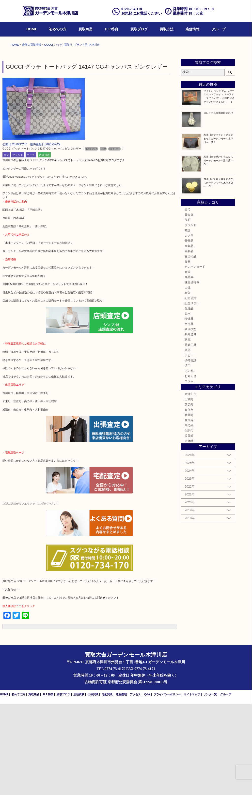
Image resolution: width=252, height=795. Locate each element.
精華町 (189, 505)
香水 (187, 404)
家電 (187, 430)
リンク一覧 (210, 785)
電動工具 (190, 435)
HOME (31, 29)
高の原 (189, 516)
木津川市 (44, 245)
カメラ (189, 326)
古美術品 (190, 347)
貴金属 (189, 305)
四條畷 (189, 531)
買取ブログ (139, 29)
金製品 (189, 336)
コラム (189, 471)
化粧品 (189, 399)
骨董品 (189, 331)
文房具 (189, 414)
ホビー (189, 446)
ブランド (17, 245)
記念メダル (192, 394)
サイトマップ (192, 785)
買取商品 (85, 29)
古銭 (187, 378)
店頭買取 (78, 785)
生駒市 (189, 521)
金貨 (187, 383)
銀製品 (189, 341)
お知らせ (190, 466)
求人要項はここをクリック (18, 696)
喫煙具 (189, 409)
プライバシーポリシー (167, 785)
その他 (189, 461)
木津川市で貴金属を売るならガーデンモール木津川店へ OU (218, 273)
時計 (187, 321)
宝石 (187, 310)
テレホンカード (195, 357)
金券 (187, 362)
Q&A (147, 785)
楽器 (187, 440)
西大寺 (189, 510)
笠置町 (189, 526)
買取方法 (166, 29)
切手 (187, 456)
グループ (218, 29)
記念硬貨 (190, 388)
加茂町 (189, 495)
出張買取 (93, 785)
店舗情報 (192, 29)
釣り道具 (190, 425)
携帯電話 (190, 451)
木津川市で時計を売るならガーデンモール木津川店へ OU (220, 251)
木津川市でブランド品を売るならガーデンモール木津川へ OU (218, 229)
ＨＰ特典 (111, 29)
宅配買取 (107, 785)
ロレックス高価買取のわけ (218, 203)
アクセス (135, 785)
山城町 (189, 490)
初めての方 (57, 29)
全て (6, 245)
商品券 (189, 368)
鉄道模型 (190, 419)
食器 (187, 352)
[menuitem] (31, 29)
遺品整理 (121, 785)
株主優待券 (192, 373)
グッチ (31, 245)
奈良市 (189, 500)
